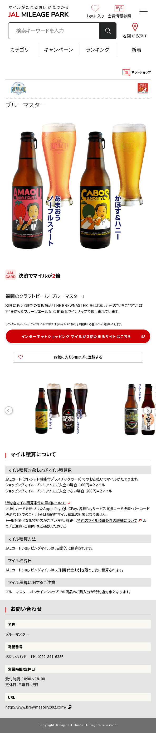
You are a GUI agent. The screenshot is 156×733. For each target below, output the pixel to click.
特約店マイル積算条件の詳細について (35, 502)
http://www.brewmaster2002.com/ (35, 707)
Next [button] (147, 410)
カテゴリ (19, 49)
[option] (78, 410)
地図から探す (135, 30)
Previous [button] (8, 410)
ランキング (97, 49)
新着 (136, 49)
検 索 (108, 31)
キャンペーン (58, 49)
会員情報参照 (119, 11)
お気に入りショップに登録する (78, 357)
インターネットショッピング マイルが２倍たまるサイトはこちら (76, 336)
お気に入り (95, 11)
